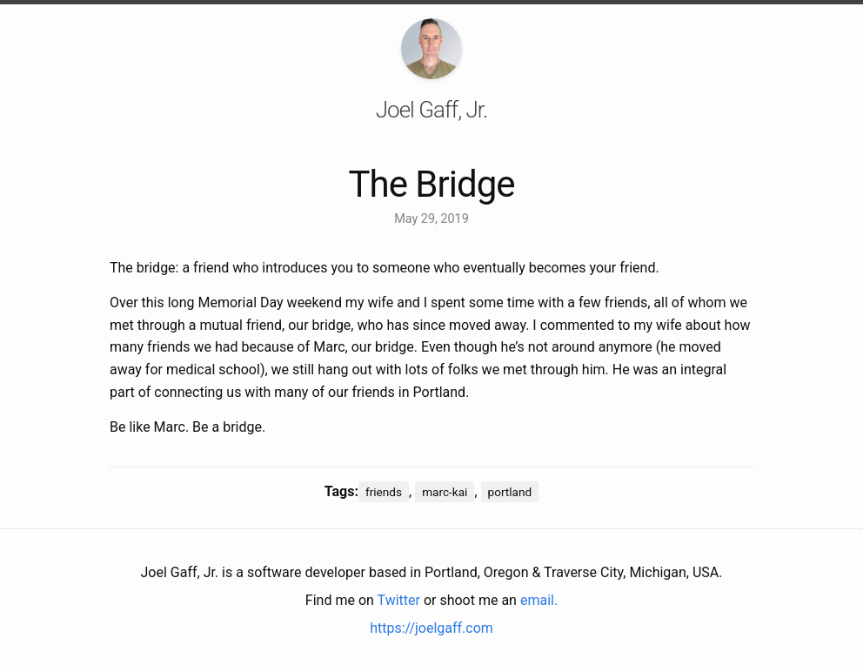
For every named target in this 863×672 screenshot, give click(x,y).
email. (539, 600)
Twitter (399, 600)
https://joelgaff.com (431, 628)
